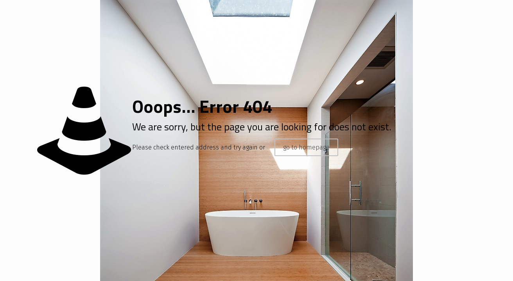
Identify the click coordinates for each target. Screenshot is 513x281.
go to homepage (306, 147)
